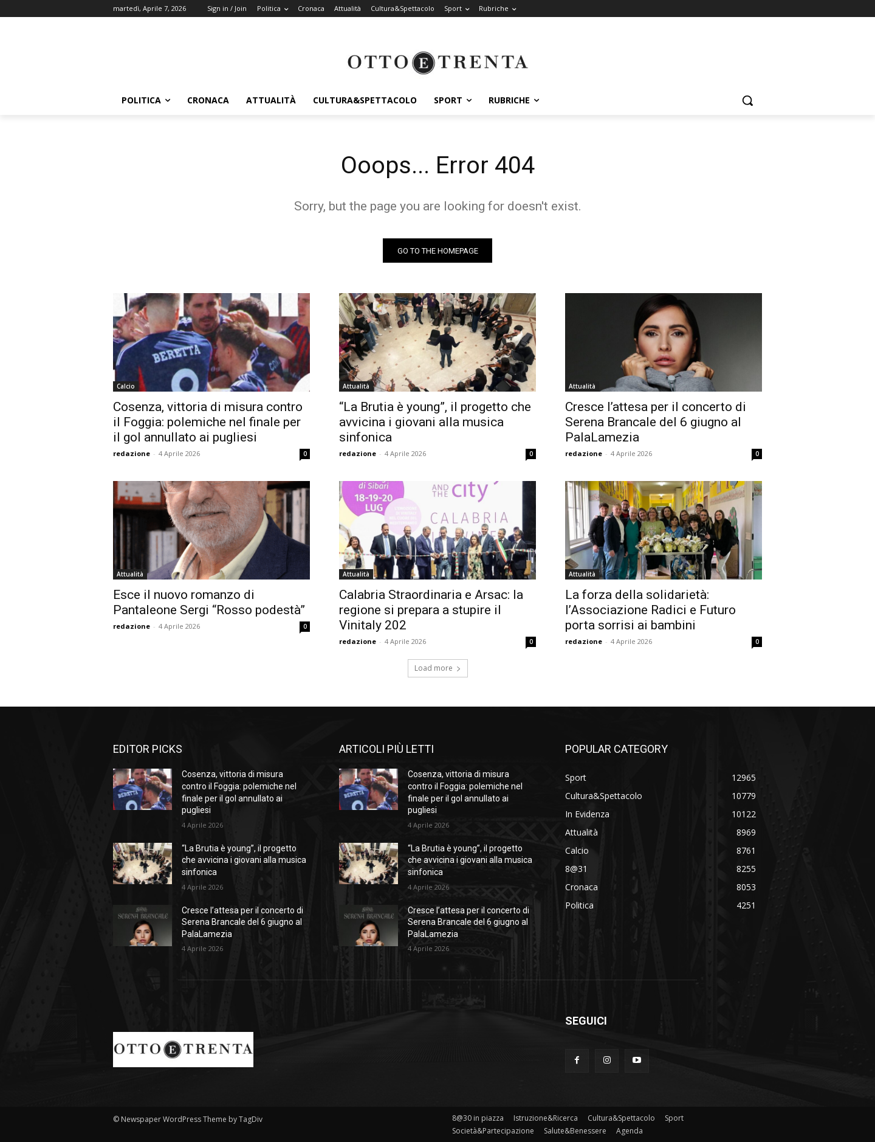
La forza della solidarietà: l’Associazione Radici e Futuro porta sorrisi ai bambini (650, 610)
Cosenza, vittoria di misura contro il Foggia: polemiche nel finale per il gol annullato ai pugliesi (208, 422)
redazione (131, 454)
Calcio (126, 386)
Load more (437, 668)
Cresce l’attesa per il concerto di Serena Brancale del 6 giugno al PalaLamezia (655, 422)
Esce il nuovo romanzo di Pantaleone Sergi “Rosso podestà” (209, 603)
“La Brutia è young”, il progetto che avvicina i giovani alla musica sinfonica (435, 422)
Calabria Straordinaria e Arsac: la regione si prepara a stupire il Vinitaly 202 (431, 610)
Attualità (356, 386)
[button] (747, 100)
